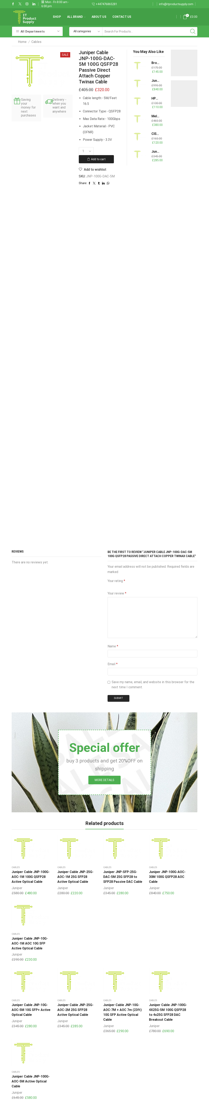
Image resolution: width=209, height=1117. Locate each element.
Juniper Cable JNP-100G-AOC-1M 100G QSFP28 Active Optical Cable (27, 874)
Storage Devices (88, 1055)
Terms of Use (150, 1078)
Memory (81, 1096)
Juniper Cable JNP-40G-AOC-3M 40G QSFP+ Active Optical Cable (155, 151)
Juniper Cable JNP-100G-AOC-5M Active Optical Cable (181, 939)
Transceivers (85, 1063)
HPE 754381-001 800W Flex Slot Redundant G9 (155, 98)
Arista (104, 990)
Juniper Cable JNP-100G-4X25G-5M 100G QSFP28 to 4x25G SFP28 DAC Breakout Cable (141, 944)
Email (113, 664)
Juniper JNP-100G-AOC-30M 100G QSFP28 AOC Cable (141, 872)
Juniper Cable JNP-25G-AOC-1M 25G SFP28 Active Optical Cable (66, 874)
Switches (82, 1088)
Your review (117, 593)
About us (99, 16)
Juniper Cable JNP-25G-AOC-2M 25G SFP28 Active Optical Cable (66, 941)
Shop (57, 16)
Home (22, 42)
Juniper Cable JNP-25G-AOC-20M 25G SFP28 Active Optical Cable (155, 81)
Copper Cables (86, 1071)
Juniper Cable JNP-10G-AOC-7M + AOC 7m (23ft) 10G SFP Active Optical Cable (103, 941)
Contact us (121, 16)
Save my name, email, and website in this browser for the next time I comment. (153, 684)
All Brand (76, 16)
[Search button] (193, 31)
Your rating (116, 581)
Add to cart (98, 159)
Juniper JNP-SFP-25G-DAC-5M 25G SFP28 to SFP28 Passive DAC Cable (102, 874)
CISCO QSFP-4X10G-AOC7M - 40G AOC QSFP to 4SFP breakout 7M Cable (155, 134)
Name (113, 646)
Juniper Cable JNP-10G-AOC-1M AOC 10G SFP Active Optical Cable (179, 874)
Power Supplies (87, 1079)
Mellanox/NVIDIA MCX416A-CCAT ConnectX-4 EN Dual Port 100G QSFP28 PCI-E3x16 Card (155, 116)
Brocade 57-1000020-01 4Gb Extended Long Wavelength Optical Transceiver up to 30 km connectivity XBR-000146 (155, 63)
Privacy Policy (150, 1069)
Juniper (17, 888)
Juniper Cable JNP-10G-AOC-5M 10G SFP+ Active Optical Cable (27, 941)
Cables (36, 42)
